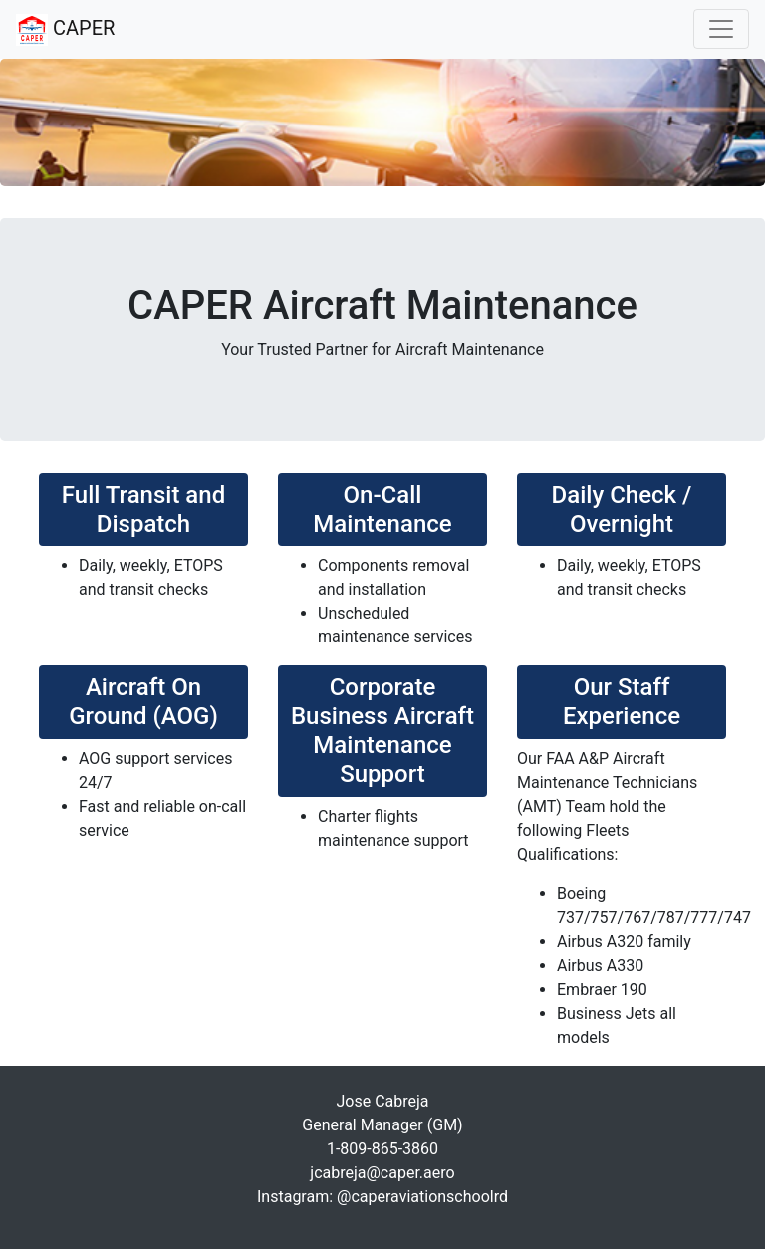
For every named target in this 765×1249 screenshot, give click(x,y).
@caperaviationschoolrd (422, 1196)
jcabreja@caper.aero (382, 1172)
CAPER (65, 30)
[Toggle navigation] (721, 29)
